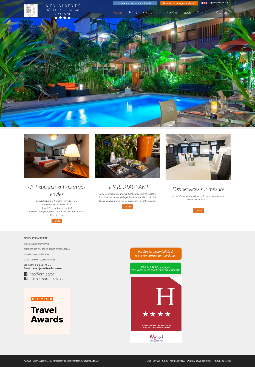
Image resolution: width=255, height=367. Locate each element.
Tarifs (188, 12)
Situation (203, 12)
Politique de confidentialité (199, 361)
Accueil (118, 12)
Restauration (151, 12)
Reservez (222, 12)
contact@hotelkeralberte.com (46, 268)
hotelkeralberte (39, 273)
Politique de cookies (222, 361)
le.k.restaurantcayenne (45, 278)
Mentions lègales (177, 361)
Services (172, 12)
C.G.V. (165, 361)
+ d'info (56, 220)
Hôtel (133, 12)
